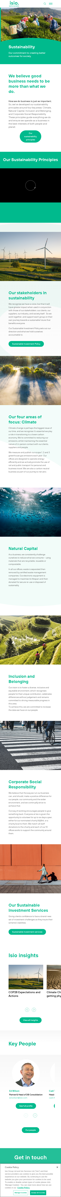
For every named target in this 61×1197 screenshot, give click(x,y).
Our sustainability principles (30, 136)
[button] (27, 1010)
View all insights (30, 1020)
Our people (30, 1130)
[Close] (57, 1167)
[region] (30, 1180)
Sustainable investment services (27, 931)
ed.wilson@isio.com (18, 1098)
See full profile (25, 1106)
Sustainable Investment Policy (26, 344)
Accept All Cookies (38, 1193)
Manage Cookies (21, 1193)
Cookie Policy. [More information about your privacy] (23, 1188)
